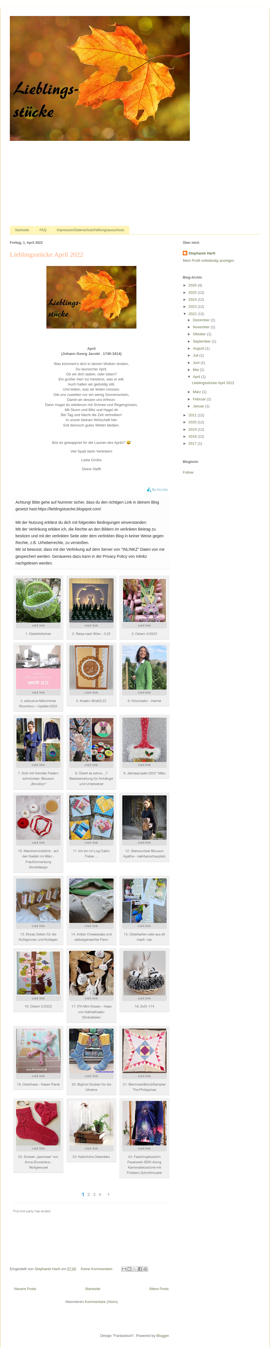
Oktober (200, 334)
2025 (193, 292)
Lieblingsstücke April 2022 (46, 254)
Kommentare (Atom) (101, 1302)
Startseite (22, 230)
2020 (193, 422)
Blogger (162, 1336)
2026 (193, 285)
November (202, 327)
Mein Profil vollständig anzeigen (208, 260)
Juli (196, 355)
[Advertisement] (135, 183)
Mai (196, 370)
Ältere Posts (159, 1289)
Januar (199, 406)
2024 (193, 299)
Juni (197, 363)
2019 (193, 429)
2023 (193, 306)
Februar (200, 399)
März (197, 392)
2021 (193, 415)
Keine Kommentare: (97, 1269)
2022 (193, 314)
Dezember (202, 320)
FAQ (43, 230)
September (202, 341)
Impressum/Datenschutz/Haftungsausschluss (90, 230)
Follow (188, 472)
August (199, 348)
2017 (193, 443)
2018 (193, 436)
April (197, 377)
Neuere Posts (25, 1289)
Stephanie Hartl (201, 253)
